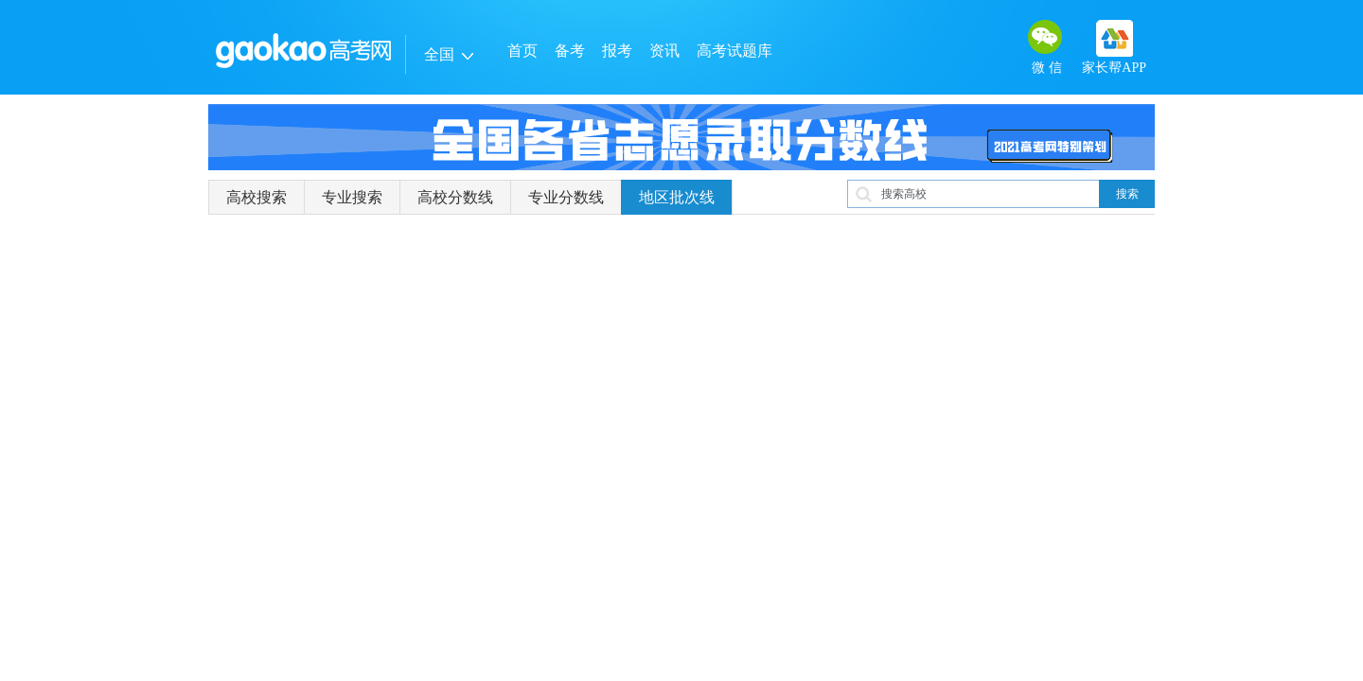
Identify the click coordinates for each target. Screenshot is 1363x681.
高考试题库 (734, 51)
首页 (522, 51)
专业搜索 (352, 197)
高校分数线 (455, 197)
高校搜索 (256, 197)
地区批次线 (677, 197)
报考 (617, 51)
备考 (570, 51)
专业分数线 (566, 197)
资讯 (664, 51)
